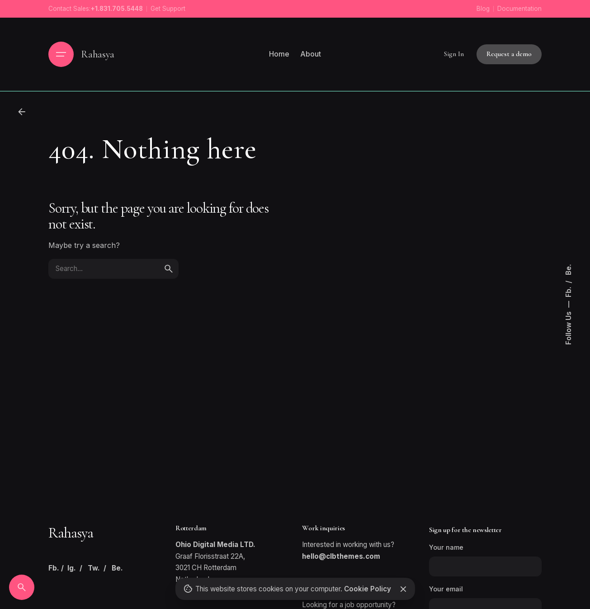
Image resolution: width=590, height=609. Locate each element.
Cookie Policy (367, 589)
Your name (485, 559)
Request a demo (509, 54)
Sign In (454, 54)
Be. (568, 269)
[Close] (403, 589)
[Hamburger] (61, 54)
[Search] (21, 587)
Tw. (94, 568)
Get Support (168, 8)
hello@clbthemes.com (341, 556)
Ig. (71, 568)
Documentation (519, 8)
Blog (483, 8)
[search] (169, 269)
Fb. (568, 291)
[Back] (21, 111)
